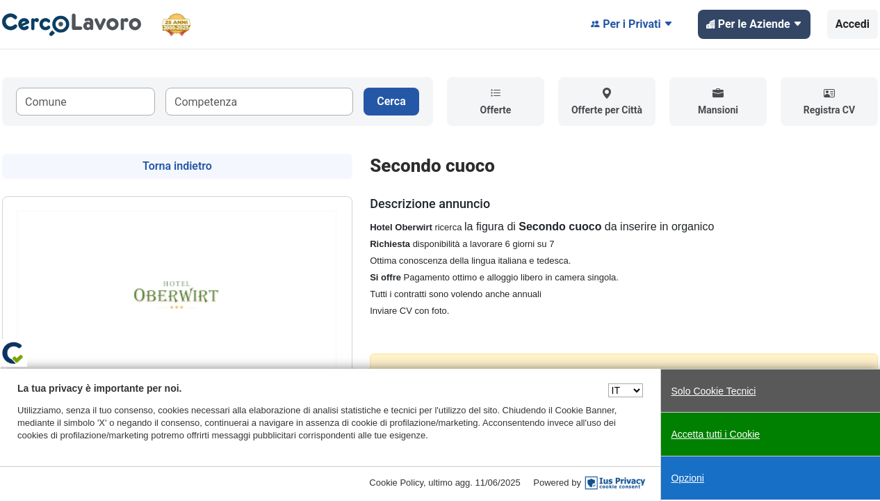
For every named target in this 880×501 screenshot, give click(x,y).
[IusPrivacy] (615, 483)
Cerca (391, 101)
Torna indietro (177, 166)
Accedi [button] (853, 24)
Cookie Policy (396, 482)
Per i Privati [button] (632, 24)
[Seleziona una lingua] (625, 390)
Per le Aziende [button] (754, 24)
